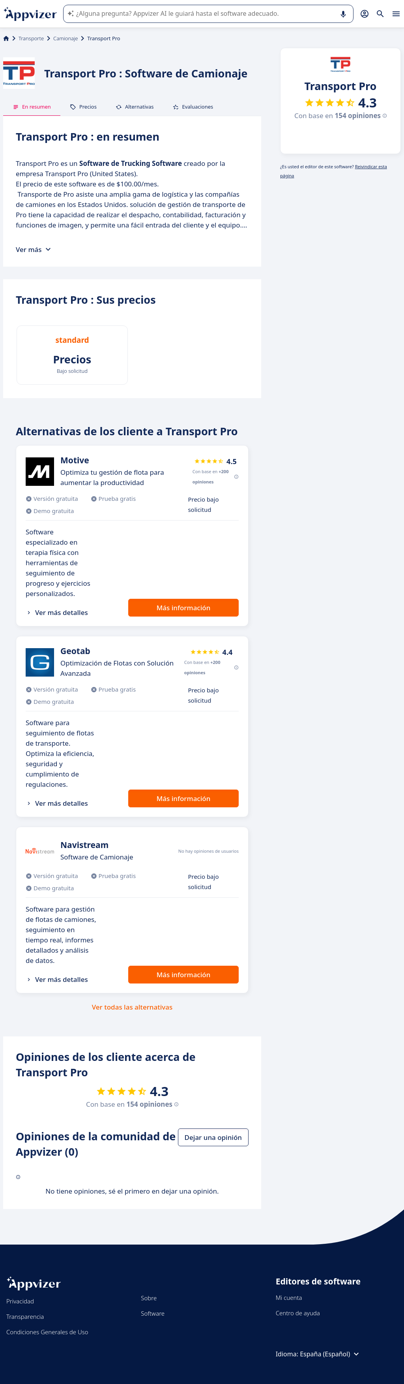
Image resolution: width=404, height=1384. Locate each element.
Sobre (149, 1298)
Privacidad (20, 1301)
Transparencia (25, 1316)
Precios (83, 106)
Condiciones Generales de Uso (47, 1332)
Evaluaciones (192, 106)
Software (153, 1313)
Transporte (31, 38)
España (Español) (330, 1354)
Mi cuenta (289, 1297)
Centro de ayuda (298, 1313)
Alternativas (135, 106)
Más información (184, 607)
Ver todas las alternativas (132, 1007)
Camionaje (65, 38)
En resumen (32, 106)
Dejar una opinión (213, 1137)
